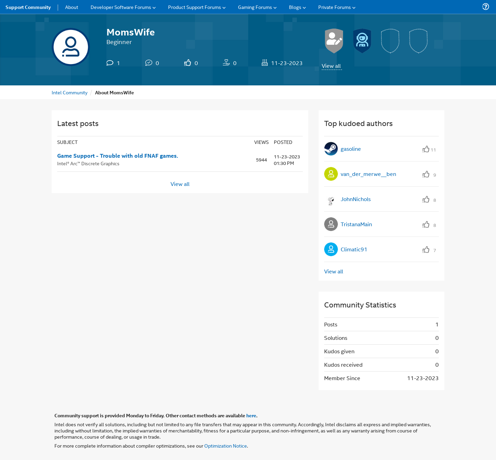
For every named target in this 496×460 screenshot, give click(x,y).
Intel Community (69, 92)
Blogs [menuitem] (295, 6)
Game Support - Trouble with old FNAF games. (117, 155)
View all (331, 66)
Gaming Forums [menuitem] (255, 6)
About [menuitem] (71, 6)
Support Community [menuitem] (28, 7)
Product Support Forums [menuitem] (194, 6)
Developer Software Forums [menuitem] (121, 6)
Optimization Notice (225, 445)
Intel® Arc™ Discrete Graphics (88, 163)
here (251, 415)
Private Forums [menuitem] (334, 6)
